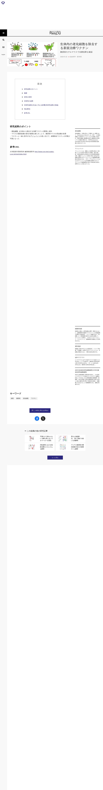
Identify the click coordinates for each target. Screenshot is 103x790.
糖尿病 (18, 703)
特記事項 (27, 109)
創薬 (12, 703)
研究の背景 (28, 97)
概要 (25, 93)
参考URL (27, 113)
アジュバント (35, 136)
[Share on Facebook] (37, 725)
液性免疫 (42, 329)
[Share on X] (43, 725)
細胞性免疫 (33, 329)
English (3, 54)
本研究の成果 (28, 101)
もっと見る (55, 762)
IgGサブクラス (43, 336)
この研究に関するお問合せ (40, 715)
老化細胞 (15, 131)
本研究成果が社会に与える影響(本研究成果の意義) (41, 105)
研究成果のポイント (31, 89)
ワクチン (33, 703)
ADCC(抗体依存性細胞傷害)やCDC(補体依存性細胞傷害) (30, 339)
